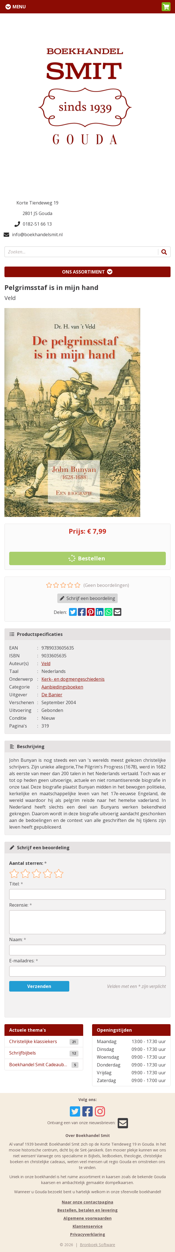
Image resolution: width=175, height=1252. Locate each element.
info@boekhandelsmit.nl (33, 234)
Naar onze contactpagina (87, 1202)
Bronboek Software (97, 1244)
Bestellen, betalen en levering (87, 1210)
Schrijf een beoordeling (87, 598)
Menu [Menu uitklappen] (19, 7)
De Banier (51, 695)
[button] (166, 6)
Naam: (16, 939)
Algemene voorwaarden (87, 1218)
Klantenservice (88, 1226)
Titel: (14, 884)
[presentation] (44, 1004)
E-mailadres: (21, 961)
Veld (45, 663)
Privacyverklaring (87, 1234)
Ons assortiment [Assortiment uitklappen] (83, 272)
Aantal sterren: (26, 863)
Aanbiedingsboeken (62, 687)
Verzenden (39, 986)
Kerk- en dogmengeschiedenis (73, 679)
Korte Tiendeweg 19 (37, 203)
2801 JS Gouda (37, 213)
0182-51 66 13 (33, 224)
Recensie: (18, 905)
